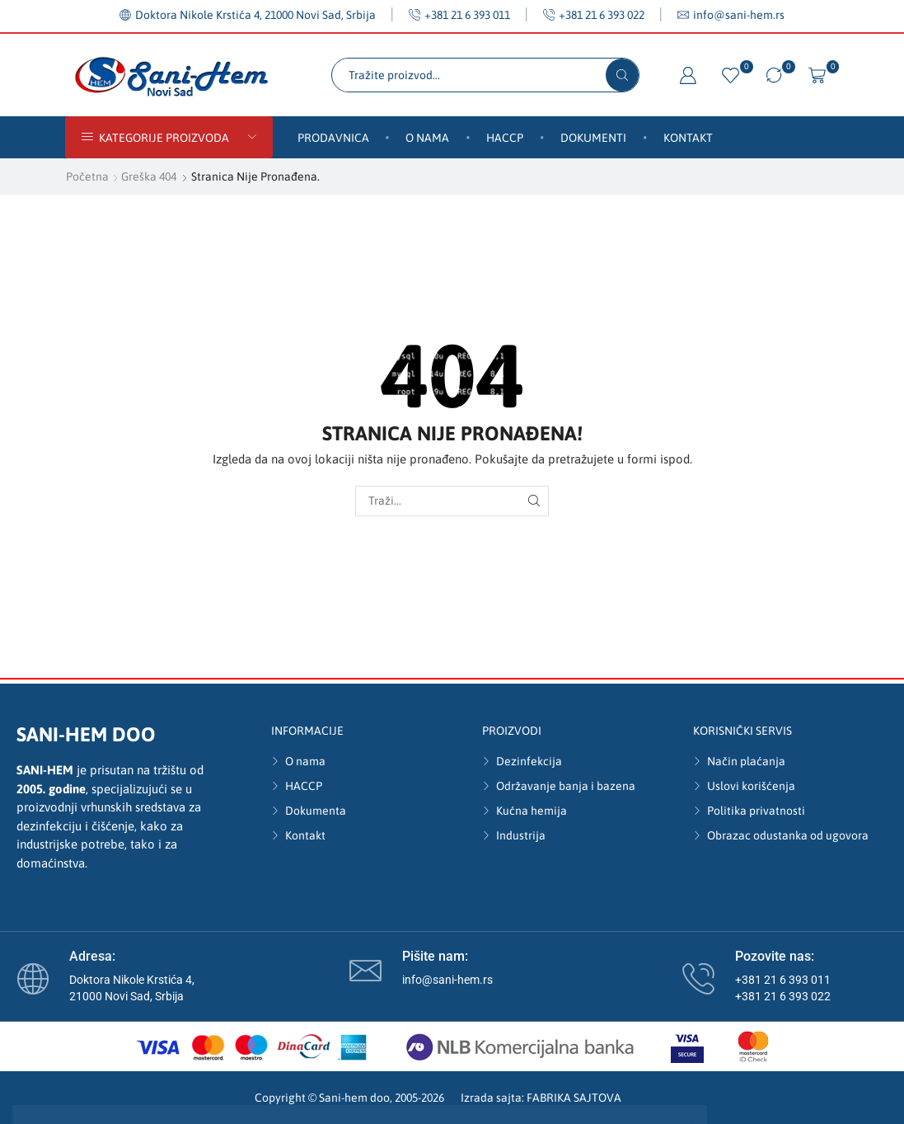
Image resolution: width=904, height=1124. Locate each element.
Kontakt (688, 137)
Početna (87, 176)
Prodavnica (333, 137)
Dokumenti (593, 137)
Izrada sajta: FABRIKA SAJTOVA (541, 1097)
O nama (427, 137)
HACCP (504, 137)
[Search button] (622, 75)
